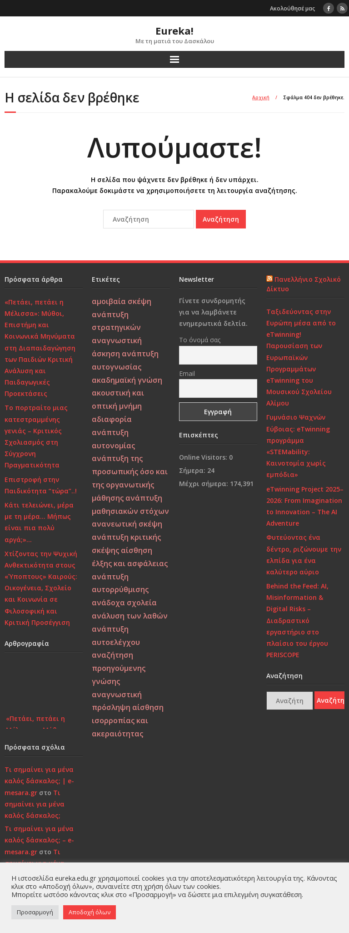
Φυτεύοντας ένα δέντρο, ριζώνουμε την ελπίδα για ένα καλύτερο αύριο (303, 554)
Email (187, 373)
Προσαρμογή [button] (35, 912)
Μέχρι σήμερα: (204, 483)
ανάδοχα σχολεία (124, 603)
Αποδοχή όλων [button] (89, 912)
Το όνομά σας (199, 339)
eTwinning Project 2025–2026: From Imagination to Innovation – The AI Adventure (305, 506)
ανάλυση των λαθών (130, 616)
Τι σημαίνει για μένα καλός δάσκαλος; (35, 804)
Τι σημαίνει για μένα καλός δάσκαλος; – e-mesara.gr (39, 840)
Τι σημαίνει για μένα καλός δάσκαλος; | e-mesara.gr (39, 780)
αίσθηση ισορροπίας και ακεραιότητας (128, 720)
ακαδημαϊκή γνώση (127, 380)
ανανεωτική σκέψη (127, 524)
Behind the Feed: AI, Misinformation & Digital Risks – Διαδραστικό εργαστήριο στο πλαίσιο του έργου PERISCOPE (297, 620)
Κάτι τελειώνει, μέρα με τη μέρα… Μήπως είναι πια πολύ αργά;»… (39, 522)
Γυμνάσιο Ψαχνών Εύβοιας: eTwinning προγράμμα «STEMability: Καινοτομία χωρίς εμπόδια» (298, 446)
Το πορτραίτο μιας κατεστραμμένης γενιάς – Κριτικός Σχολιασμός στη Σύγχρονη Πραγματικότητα (36, 436)
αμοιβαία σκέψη (121, 301)
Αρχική (260, 97)
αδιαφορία (112, 419)
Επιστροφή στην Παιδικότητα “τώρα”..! (41, 485)
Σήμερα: (193, 470)
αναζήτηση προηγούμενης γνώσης (118, 668)
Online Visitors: (204, 457)
